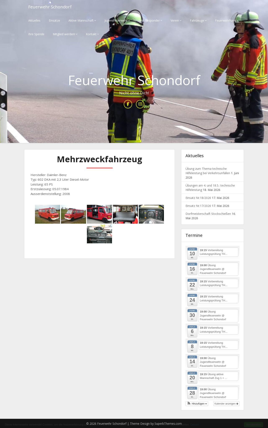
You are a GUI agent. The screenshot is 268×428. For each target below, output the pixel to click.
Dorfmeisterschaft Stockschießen (208, 214)
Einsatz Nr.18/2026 (198, 198)
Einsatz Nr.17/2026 (198, 206)
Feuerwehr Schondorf (50, 7)
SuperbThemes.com (168, 423)
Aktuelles (34, 20)
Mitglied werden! (64, 34)
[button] (197, 404)
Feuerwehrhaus (225, 20)
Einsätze (54, 20)
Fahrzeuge (197, 20)
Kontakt (91, 34)
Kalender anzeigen (226, 403)
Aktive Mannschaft (81, 20)
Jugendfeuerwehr (116, 20)
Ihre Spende (36, 34)
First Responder (149, 20)
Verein (175, 20)
